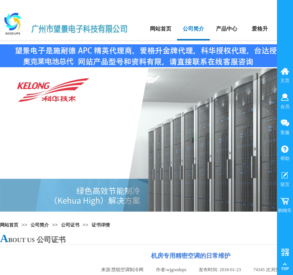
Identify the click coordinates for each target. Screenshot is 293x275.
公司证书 (70, 225)
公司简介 (40, 225)
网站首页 (9, 225)
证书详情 (101, 225)
